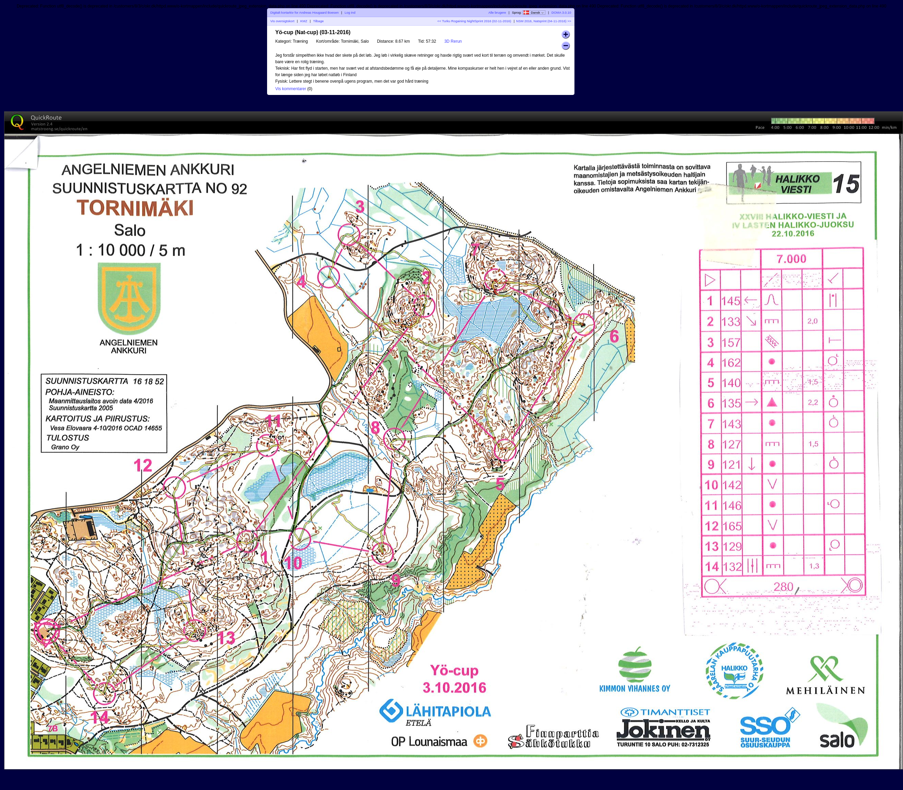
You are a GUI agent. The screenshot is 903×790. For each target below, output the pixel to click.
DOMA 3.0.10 (561, 12)
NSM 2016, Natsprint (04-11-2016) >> (543, 21)
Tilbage (318, 21)
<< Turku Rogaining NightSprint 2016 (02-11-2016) (474, 21)
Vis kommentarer (290, 88)
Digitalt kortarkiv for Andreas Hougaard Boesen (304, 12)
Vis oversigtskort (282, 21)
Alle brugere (497, 12)
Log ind (350, 12)
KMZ (303, 21)
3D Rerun (453, 41)
